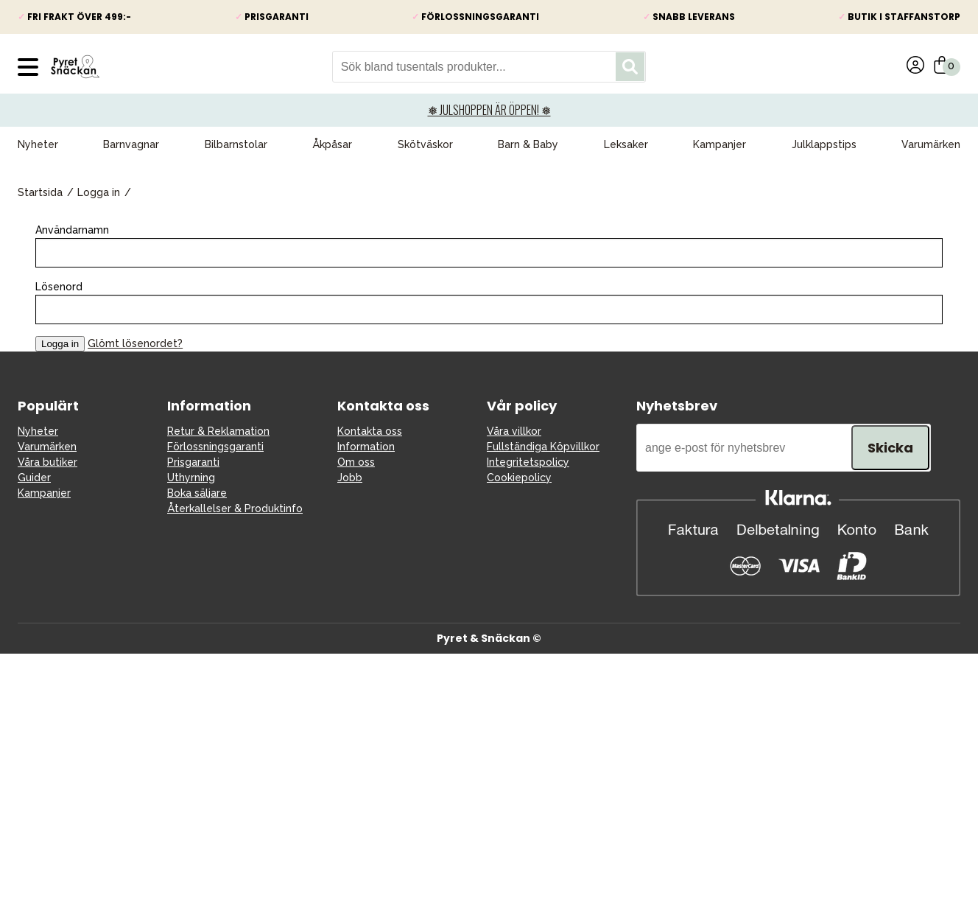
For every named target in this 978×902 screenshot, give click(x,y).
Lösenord (58, 287)
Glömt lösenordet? (135, 343)
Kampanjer (719, 144)
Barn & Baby (528, 144)
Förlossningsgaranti (215, 446)
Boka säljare (197, 493)
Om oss (356, 462)
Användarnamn (72, 230)
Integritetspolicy (528, 462)
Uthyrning (191, 477)
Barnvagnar (131, 144)
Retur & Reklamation (218, 431)
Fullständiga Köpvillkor (543, 446)
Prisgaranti (193, 462)
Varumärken (930, 144)
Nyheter (38, 144)
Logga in (98, 192)
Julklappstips (824, 144)
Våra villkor (514, 431)
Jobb (349, 477)
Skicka (890, 447)
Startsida (40, 192)
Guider (34, 477)
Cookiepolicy (519, 477)
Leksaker (626, 144)
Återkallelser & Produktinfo (235, 508)
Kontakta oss (369, 431)
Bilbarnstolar (236, 144)
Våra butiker (47, 462)
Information (366, 446)
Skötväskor (425, 144)
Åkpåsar (332, 144)
